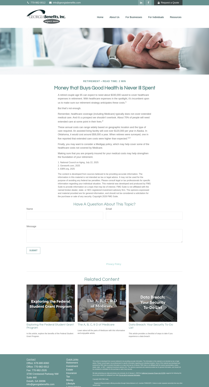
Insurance (71, 373)
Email (109, 209)
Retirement (72, 362)
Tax (68, 376)
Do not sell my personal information (129, 375)
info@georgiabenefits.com (65, 2)
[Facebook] (148, 2)
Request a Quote (168, 2)
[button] (100, 17)
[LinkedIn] (141, 2)
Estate (69, 369)
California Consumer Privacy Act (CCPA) (153, 373)
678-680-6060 (41, 363)
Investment (72, 366)
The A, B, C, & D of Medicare (96, 324)
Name (30, 209)
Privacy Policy (113, 264)
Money (69, 380)
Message (31, 226)
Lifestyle (70, 383)
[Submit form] (33, 250)
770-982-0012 (36, 2)
